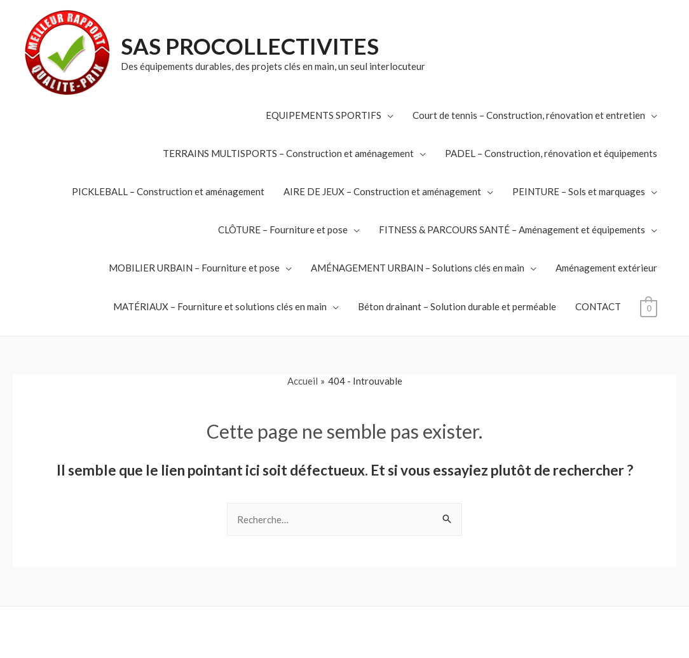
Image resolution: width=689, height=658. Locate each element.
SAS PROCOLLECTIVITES (250, 45)
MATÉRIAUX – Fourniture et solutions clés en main (220, 306)
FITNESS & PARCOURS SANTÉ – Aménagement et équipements (512, 229)
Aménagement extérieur (606, 267)
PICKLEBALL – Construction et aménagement (168, 191)
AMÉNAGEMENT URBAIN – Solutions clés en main (417, 267)
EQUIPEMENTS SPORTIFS (323, 115)
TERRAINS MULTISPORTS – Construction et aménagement (288, 153)
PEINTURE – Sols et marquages (578, 191)
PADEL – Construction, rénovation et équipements (551, 153)
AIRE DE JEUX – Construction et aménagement (382, 191)
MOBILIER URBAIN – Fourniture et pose (194, 267)
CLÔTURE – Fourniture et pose (283, 229)
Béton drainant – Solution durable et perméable (457, 306)
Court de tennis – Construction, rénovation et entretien (529, 115)
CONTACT (598, 306)
